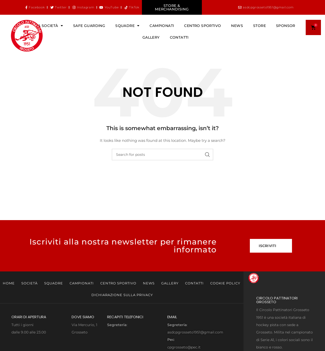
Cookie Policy (225, 283)
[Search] (162, 154)
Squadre (127, 25)
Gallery (151, 37)
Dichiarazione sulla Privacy (122, 295)
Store (259, 25)
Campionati (162, 25)
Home (9, 283)
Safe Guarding (89, 25)
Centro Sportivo (202, 25)
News (237, 25)
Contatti (179, 37)
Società (29, 283)
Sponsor (285, 25)
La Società (49, 25)
